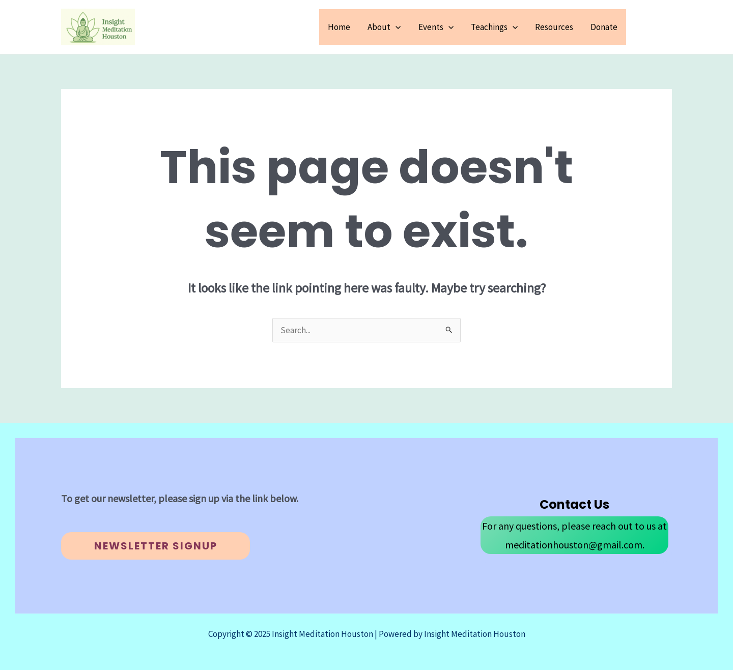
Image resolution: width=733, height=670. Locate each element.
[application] (395, 27)
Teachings (494, 27)
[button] (654, 27)
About (384, 27)
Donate (603, 27)
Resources (554, 27)
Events (436, 27)
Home (339, 27)
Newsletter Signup (155, 546)
